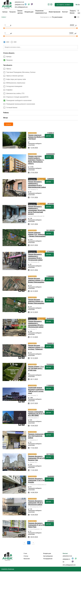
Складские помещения (14, 86)
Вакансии (27, 558)
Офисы (8, 69)
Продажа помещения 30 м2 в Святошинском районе (37, 436)
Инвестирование (54, 12)
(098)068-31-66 (19, 4)
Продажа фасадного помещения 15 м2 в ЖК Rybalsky (36, 480)
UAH (7, 42)
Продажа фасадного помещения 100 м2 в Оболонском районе (35, 502)
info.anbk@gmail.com (21, 7)
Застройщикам (48, 556)
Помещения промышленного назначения (20, 104)
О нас (79, 12)
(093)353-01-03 (19, 2)
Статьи (26, 556)
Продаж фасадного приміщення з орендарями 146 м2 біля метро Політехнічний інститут (37, 210)
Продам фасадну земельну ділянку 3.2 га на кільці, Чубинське (36, 347)
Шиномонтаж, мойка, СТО (15, 93)
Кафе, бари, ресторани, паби (16, 79)
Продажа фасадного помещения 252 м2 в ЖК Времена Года (37, 458)
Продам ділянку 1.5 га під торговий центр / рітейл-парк (36, 368)
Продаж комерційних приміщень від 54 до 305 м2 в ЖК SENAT (37, 413)
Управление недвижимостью (41, 12)
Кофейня (9, 90)
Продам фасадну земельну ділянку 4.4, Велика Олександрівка (36, 301)
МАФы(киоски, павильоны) (15, 83)
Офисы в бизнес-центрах (14, 76)
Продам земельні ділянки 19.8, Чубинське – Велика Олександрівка (36, 234)
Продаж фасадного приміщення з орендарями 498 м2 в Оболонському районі (36, 324)
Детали (49, 136)
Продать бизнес (73, 12)
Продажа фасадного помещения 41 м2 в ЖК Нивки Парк (36, 525)
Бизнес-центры (20, 12)
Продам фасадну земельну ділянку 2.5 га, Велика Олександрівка (37, 280)
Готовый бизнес (11, 107)
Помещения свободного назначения (19, 100)
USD (15, 42)
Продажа (9, 60)
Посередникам (47, 558)
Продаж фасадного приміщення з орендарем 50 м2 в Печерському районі (35, 257)
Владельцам (29, 12)
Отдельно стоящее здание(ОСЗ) (17, 97)
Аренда (8, 56)
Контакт (65, 12)
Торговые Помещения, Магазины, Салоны (20, 72)
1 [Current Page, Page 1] (28, 543)
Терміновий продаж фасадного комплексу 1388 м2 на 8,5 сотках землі (36, 390)
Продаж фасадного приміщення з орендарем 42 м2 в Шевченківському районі (37, 184)
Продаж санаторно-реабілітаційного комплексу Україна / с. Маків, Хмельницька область (36, 159)
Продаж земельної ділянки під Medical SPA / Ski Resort (36, 137)
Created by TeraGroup (7, 569)
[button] (64, 4)
